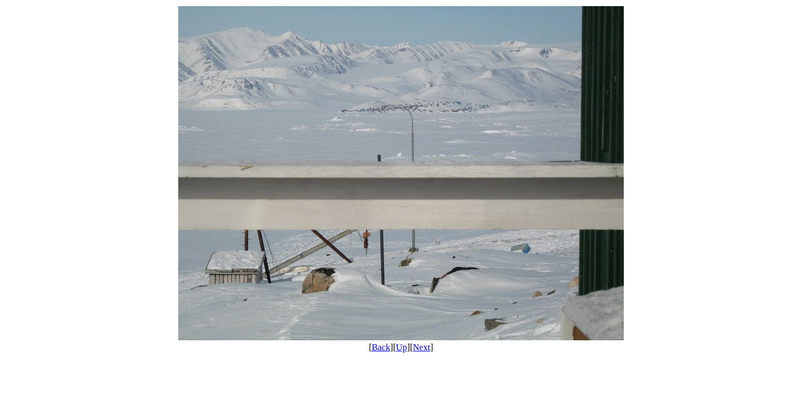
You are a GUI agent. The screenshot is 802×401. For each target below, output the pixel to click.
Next (421, 347)
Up (401, 347)
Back (381, 347)
